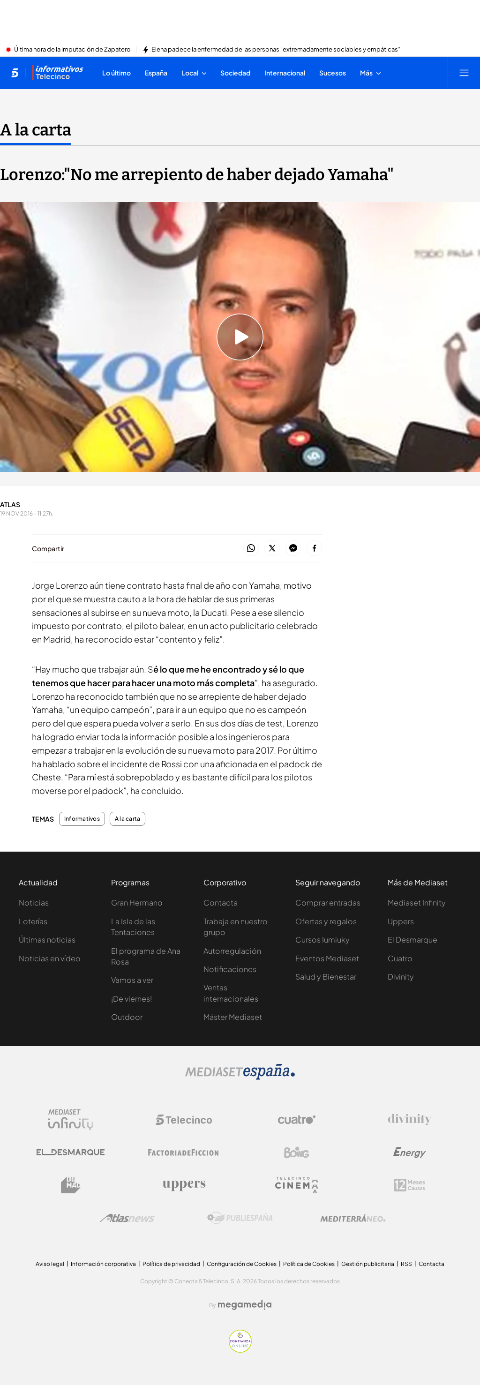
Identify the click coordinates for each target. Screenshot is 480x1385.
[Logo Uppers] (184, 1185)
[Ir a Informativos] (57, 72)
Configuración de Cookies (242, 1263)
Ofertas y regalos (326, 921)
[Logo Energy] (409, 1152)
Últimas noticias (47, 939)
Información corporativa (103, 1263)
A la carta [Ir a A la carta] (35, 130)
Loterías (33, 921)
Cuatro (400, 958)
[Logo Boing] (296, 1152)
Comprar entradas (327, 902)
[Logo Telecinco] (184, 1119)
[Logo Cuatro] (296, 1119)
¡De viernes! (131, 998)
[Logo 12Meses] (409, 1185)
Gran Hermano (137, 902)
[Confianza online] (240, 1350)
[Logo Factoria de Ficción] (183, 1152)
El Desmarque (412, 939)
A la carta (127, 819)
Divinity (401, 976)
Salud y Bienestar (325, 976)
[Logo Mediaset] (240, 1077)
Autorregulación (232, 951)
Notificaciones (229, 969)
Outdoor (126, 1017)
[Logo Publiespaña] (240, 1218)
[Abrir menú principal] (464, 72)
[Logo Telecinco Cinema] (296, 1185)
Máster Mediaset (232, 1017)
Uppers (401, 921)
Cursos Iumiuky (322, 939)
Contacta (220, 902)
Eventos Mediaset (327, 958)
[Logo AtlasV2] (127, 1217)
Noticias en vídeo (50, 958)
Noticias (34, 902)
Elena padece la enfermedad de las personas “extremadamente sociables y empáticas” (275, 49)
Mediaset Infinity (417, 902)
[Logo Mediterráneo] (353, 1218)
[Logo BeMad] (71, 1185)
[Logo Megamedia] (244, 1305)
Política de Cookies (309, 1263)
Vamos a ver (132, 980)
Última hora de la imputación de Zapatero (72, 49)
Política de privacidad (171, 1263)
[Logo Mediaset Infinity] (70, 1119)
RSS (406, 1263)
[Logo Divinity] (409, 1119)
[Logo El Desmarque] (71, 1152)
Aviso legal (50, 1263)
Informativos (82, 819)
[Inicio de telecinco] (14, 72)
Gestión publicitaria (367, 1263)
